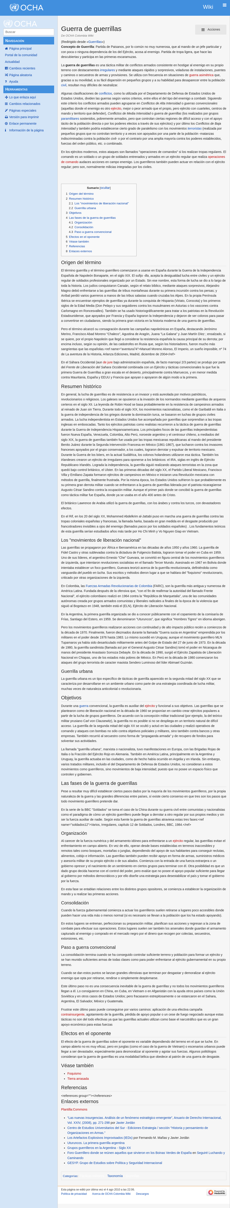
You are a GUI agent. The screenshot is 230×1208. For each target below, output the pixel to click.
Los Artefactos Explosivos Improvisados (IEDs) (100, 1138)
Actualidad (12, 62)
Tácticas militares (92, 1176)
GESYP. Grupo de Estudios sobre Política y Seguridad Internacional (114, 1163)
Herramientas (16, 89)
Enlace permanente (22, 123)
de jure (108, 362)
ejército (116, 108)
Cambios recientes (22, 68)
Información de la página (26, 130)
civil (63, 85)
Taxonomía (115, 1176)
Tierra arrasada (78, 1078)
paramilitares (70, 118)
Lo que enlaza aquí (22, 97)
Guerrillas (95, 42)
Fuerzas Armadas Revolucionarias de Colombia (119, 586)
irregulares (107, 70)
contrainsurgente (72, 1014)
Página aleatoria (20, 75)
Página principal (20, 48)
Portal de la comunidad (21, 55)
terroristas (194, 128)
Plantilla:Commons (74, 1109)
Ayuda (13, 81)
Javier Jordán (125, 1122)
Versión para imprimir (24, 117)
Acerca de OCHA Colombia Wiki (111, 1193)
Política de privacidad (74, 1193)
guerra (83, 706)
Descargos (142, 1193)
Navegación (14, 41)
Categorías (70, 1176)
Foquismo (74, 1073)
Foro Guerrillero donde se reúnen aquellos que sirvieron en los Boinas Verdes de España (129, 1153)
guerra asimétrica (201, 75)
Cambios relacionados (24, 104)
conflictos (105, 93)
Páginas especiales (22, 110)
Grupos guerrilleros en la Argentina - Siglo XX (99, 1148)
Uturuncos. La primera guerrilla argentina (95, 1143)
